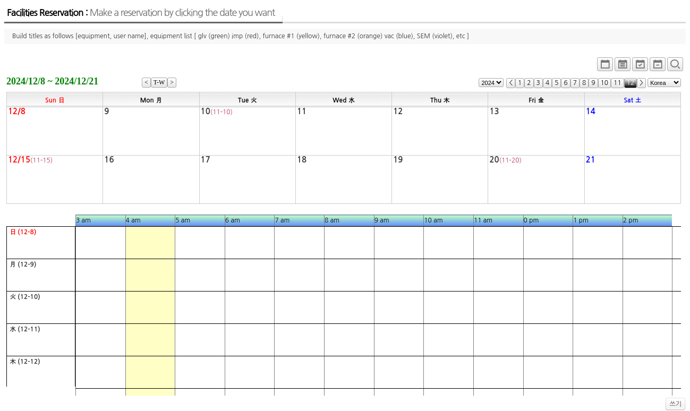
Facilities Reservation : (141, 13)
